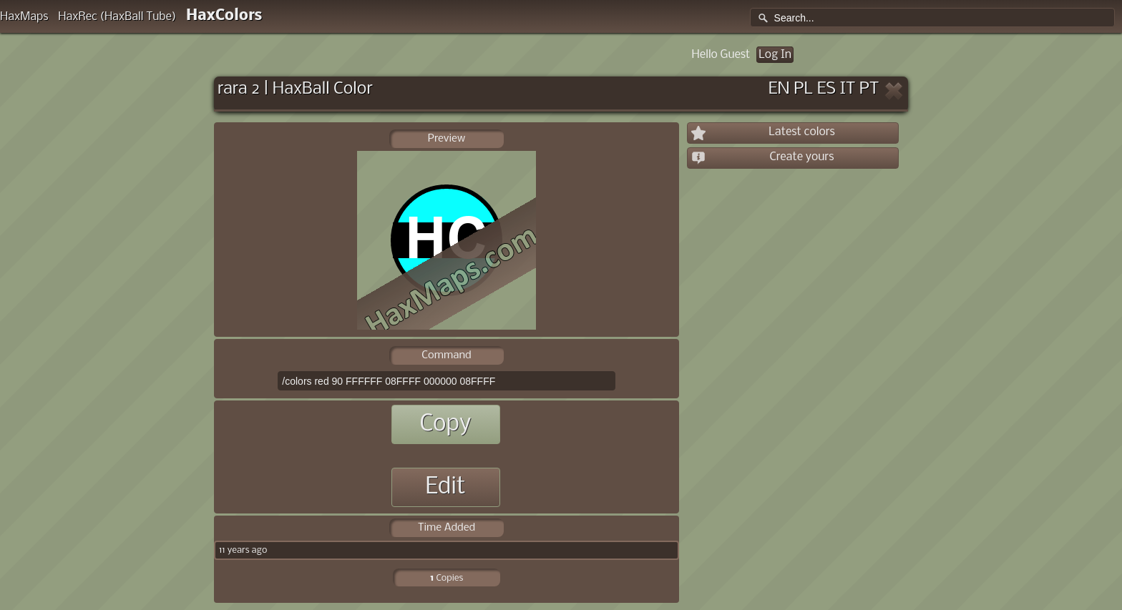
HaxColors (224, 16)
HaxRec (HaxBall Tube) (117, 17)
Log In (774, 55)
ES (826, 89)
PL (803, 89)
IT (848, 89)
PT (869, 89)
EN (779, 89)
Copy (445, 424)
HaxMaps (24, 17)
